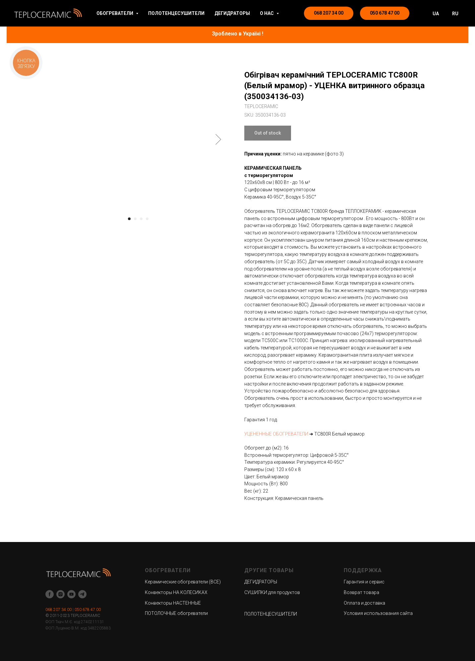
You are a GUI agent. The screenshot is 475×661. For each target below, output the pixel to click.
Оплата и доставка (364, 603)
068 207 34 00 (58, 609)
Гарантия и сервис (364, 581)
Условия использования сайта (378, 613)
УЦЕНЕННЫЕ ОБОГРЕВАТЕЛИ (276, 434)
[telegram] (82, 594)
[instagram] (60, 594)
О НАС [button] (267, 13)
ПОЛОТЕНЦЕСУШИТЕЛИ (176, 13)
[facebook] (49, 594)
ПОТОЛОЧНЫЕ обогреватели (176, 613)
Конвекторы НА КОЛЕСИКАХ (176, 592)
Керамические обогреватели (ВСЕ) (183, 581)
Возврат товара (361, 592)
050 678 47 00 (88, 609)
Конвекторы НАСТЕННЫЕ (173, 603)
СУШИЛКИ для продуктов (272, 592)
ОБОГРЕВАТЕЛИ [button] (115, 13)
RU (455, 13)
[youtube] (71, 594)
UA (436, 13)
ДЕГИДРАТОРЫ (232, 13)
